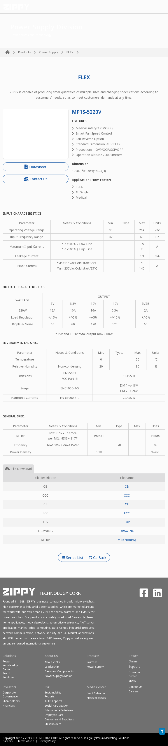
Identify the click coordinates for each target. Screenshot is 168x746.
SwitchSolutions (8, 675)
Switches (92, 662)
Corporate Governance (10, 694)
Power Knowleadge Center (10, 665)
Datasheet (35, 167)
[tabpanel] (84, 513)
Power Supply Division (58, 676)
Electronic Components (59, 671)
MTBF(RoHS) (126, 540)
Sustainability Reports (53, 694)
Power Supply (48, 52)
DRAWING (126, 531)
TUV (127, 522)
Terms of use (26, 741)
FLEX (69, 52)
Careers (8, 741)
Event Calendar (96, 693)
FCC (127, 513)
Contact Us (35, 179)
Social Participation (56, 705)
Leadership (52, 667)
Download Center (135, 674)
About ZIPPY (52, 662)
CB (127, 486)
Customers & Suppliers (59, 719)
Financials (9, 705)
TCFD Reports (53, 701)
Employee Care (54, 715)
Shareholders (11, 701)
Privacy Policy (47, 741)
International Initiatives (59, 710)
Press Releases (96, 698)
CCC (127, 495)
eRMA (132, 681)
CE (127, 504)
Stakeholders (53, 724)
